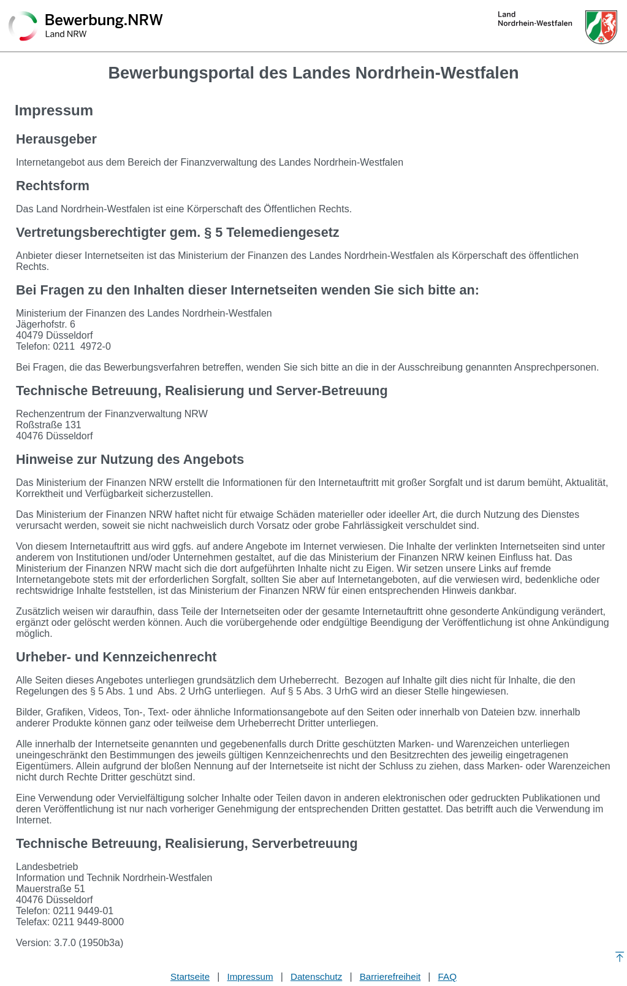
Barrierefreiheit (390, 976)
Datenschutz (316, 976)
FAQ (447, 976)
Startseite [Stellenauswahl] (190, 976)
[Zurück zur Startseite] (86, 27)
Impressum (250, 976)
